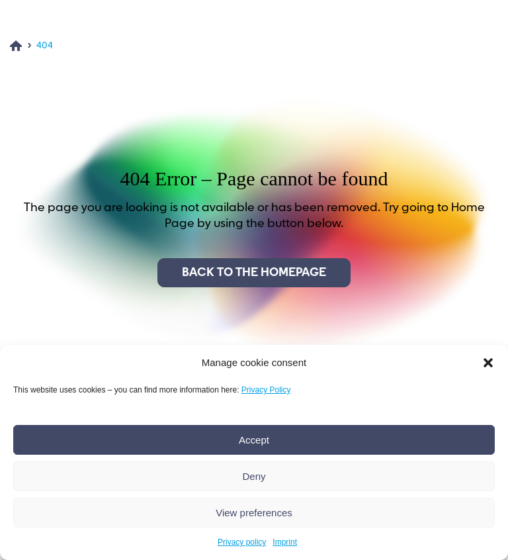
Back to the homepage (254, 273)
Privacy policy (242, 542)
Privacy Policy (266, 390)
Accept (254, 439)
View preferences (254, 512)
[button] (488, 362)
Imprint (285, 542)
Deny (253, 476)
